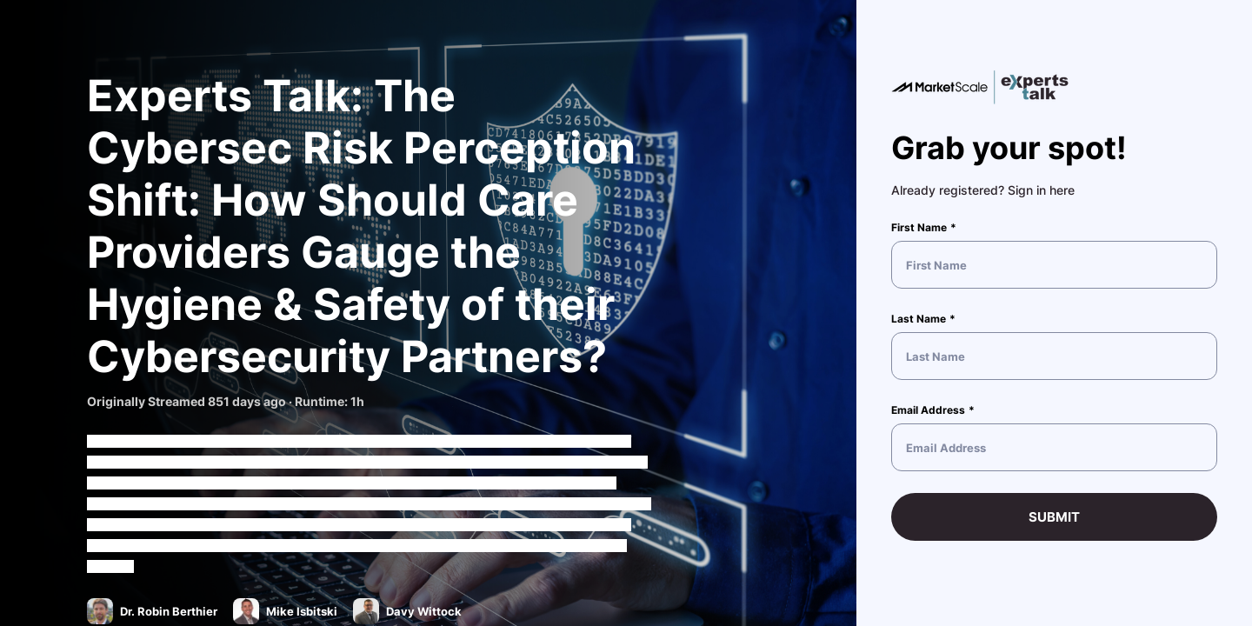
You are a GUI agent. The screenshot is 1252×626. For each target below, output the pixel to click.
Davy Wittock (425, 611)
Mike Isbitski (303, 611)
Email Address (928, 409)
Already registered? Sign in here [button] (983, 190)
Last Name (918, 318)
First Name (919, 227)
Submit (1054, 517)
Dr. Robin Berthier (170, 611)
